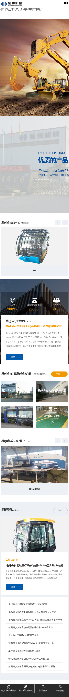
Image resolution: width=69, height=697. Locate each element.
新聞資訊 (43, 688)
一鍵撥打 (60, 688)
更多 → (59, 374)
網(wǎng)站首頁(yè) (8, 690)
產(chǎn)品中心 (25, 688)
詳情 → (14, 357)
